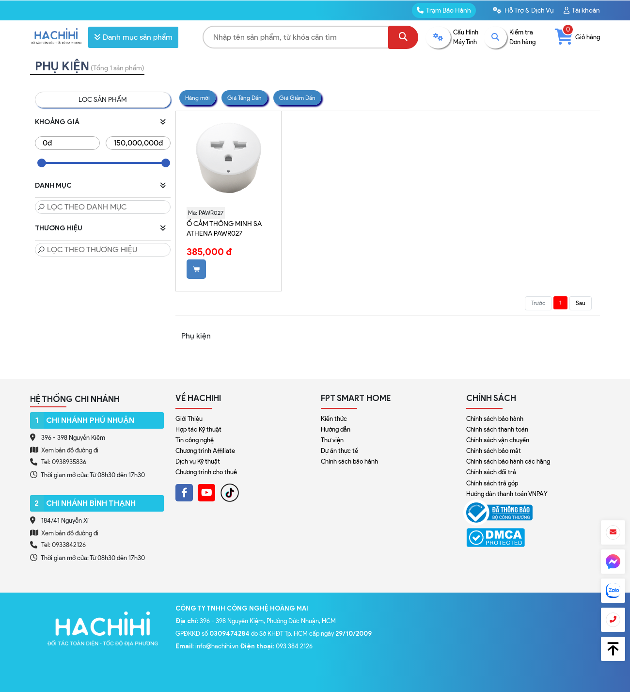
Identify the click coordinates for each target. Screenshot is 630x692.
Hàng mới (197, 97)
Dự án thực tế (339, 450)
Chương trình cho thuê (206, 472)
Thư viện (332, 440)
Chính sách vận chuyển (497, 440)
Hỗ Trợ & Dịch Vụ (523, 10)
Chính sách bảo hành (349, 461)
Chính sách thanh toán (497, 429)
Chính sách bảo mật (493, 450)
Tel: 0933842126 (63, 544)
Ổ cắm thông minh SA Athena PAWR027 (224, 228)
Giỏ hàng (577, 37)
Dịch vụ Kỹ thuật (197, 461)
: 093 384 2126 (276, 646)
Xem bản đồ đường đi (64, 450)
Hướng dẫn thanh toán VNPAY (507, 494)
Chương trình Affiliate (205, 450)
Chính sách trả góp (492, 483)
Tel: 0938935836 (63, 462)
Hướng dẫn (335, 429)
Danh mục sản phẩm (133, 37)
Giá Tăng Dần (244, 97)
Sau (580, 302)
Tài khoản (582, 10)
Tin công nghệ (194, 440)
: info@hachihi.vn (207, 646)
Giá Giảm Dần (297, 97)
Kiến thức (334, 418)
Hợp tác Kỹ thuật (198, 429)
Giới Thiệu (189, 418)
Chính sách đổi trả (491, 472)
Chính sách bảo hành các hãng (508, 461)
